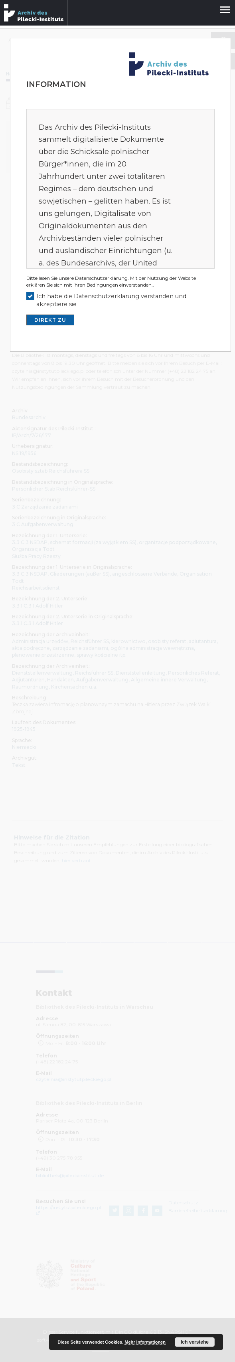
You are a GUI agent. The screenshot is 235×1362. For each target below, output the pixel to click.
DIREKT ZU (50, 320)
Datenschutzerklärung (101, 278)
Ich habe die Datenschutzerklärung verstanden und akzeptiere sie (111, 300)
